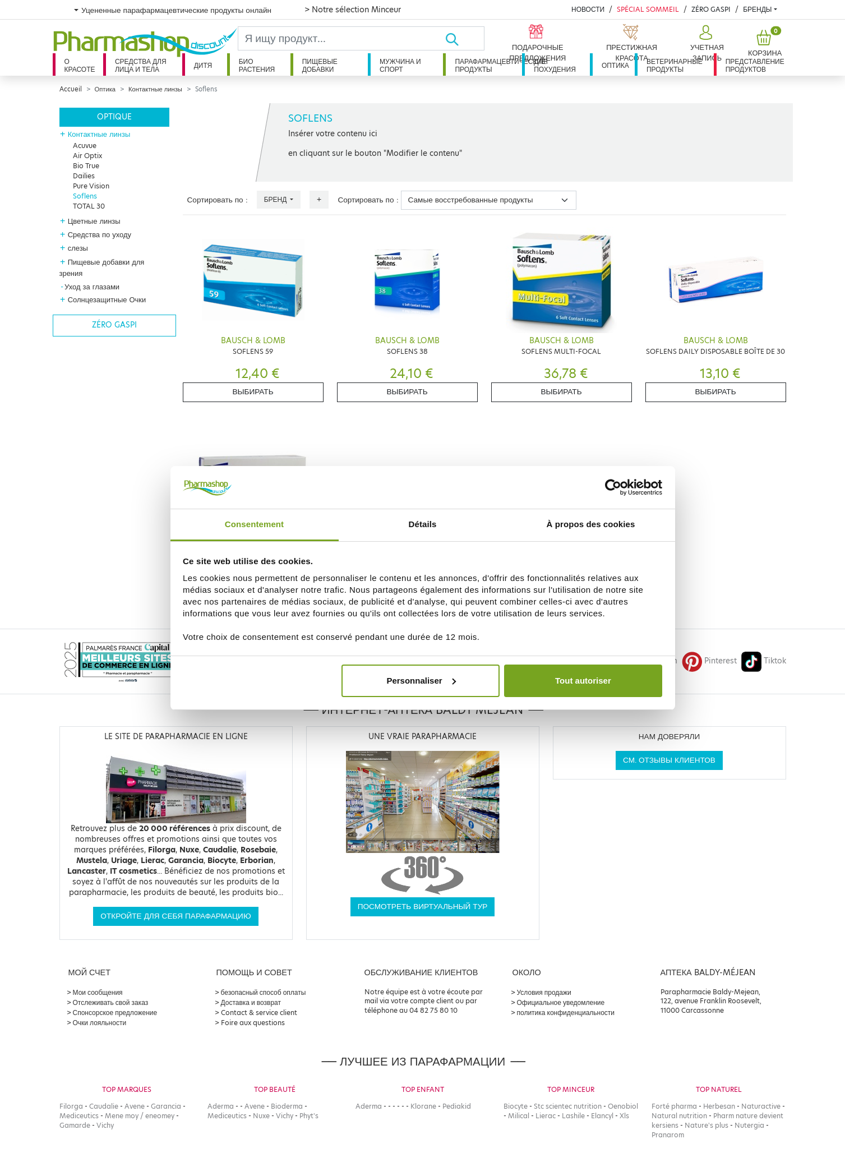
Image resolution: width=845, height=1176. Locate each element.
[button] (705, 43)
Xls (624, 1115)
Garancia (166, 1106)
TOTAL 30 (89, 206)
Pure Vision (91, 186)
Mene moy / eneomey (139, 1115)
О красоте (79, 65)
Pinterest (709, 661)
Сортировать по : (217, 200)
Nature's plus (706, 1125)
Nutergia (749, 1125)
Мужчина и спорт (400, 65)
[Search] (342, 38)
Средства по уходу (99, 234)
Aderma (220, 1106)
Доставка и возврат (251, 1002)
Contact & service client (259, 1012)
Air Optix (87, 155)
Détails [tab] (423, 524)
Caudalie (103, 1106)
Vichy (105, 1125)
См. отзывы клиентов (669, 760)
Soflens (85, 196)
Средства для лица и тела (141, 65)
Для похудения (555, 65)
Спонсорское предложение (115, 1012)
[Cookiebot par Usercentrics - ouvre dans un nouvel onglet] (613, 487)
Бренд (276, 199)
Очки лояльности (100, 1022)
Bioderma (287, 1106)
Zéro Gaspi (711, 9)
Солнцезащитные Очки (107, 299)
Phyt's (308, 1115)
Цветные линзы (94, 221)
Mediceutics (79, 1115)
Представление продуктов (755, 65)
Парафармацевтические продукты (488, 65)
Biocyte (516, 1106)
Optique (114, 117)
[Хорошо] (464, 38)
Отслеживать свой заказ (111, 1002)
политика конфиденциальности (566, 1012)
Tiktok (763, 661)
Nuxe (261, 1115)
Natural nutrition (679, 1115)
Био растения (257, 65)
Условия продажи (544, 992)
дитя (203, 65)
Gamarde (74, 1125)
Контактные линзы (155, 89)
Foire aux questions (253, 1022)
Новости (587, 9)
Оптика (615, 65)
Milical (518, 1115)
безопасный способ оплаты (263, 992)
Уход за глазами (91, 287)
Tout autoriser (583, 680)
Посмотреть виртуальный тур (423, 906)
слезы (78, 248)
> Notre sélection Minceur (352, 9)
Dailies (84, 176)
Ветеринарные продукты (675, 65)
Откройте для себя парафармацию (175, 916)
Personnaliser (420, 680)
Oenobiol (623, 1106)
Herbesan (719, 1106)
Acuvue (84, 145)
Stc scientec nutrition (568, 1106)
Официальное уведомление (561, 1002)
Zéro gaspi (114, 325)
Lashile (573, 1115)
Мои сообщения (98, 992)
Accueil (70, 89)
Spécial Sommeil (648, 9)
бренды (757, 9)
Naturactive (761, 1106)
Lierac (545, 1115)
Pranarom (668, 1135)
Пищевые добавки (320, 65)
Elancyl (602, 1115)
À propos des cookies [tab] (591, 524)
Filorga (71, 1106)
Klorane (423, 1106)
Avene (134, 1106)
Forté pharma (674, 1106)
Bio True (86, 165)
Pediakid (456, 1106)
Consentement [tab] (254, 524)
